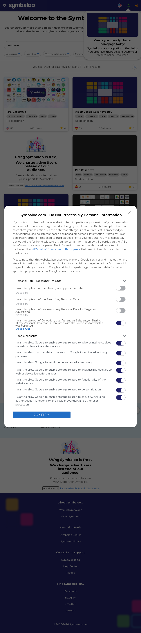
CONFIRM (42, 414)
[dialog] (70, 316)
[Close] (129, 212)
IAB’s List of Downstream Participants (55, 249)
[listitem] (70, 281)
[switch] (121, 288)
